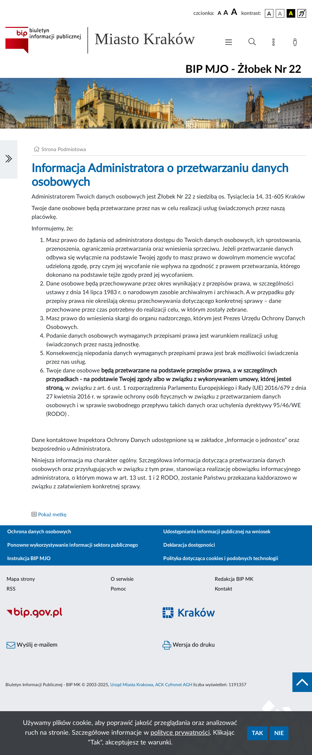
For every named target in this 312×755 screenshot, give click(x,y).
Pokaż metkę (52, 514)
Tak (257, 733)
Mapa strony (21, 579)
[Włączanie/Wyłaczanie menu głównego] (228, 43)
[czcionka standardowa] (219, 13)
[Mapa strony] (275, 43)
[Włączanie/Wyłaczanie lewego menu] (8, 159)
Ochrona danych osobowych (39, 531)
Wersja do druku (189, 645)
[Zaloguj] (296, 43)
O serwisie (122, 579)
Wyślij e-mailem (32, 645)
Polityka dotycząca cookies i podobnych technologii (220, 558)
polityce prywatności (180, 733)
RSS (11, 589)
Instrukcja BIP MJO (28, 558)
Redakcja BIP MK (234, 579)
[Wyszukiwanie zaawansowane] (252, 42)
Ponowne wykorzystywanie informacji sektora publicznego (72, 545)
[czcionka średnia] (226, 13)
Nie (279, 733)
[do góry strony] (302, 682)
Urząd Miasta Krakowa (131, 685)
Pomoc (118, 589)
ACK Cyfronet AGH (173, 685)
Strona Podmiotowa (63, 149)
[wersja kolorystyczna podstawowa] (269, 13)
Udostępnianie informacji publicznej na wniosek (216, 531)
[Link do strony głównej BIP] (108, 40)
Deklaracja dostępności (189, 545)
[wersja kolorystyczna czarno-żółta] (291, 13)
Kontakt (223, 589)
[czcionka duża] (235, 12)
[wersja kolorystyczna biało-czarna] (280, 13)
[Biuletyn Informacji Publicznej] (78, 616)
